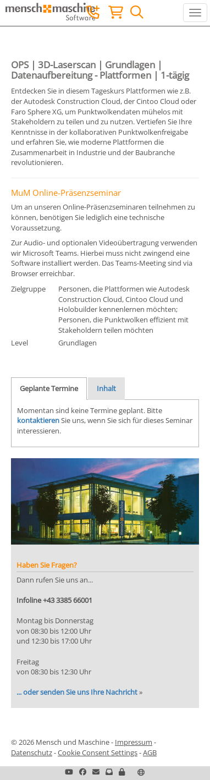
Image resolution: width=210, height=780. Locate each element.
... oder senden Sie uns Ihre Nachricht (76, 692)
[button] (122, 772)
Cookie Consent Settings (97, 752)
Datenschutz (31, 752)
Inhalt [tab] (106, 388)
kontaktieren (38, 420)
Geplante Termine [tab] (49, 388)
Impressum (133, 742)
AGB (150, 752)
